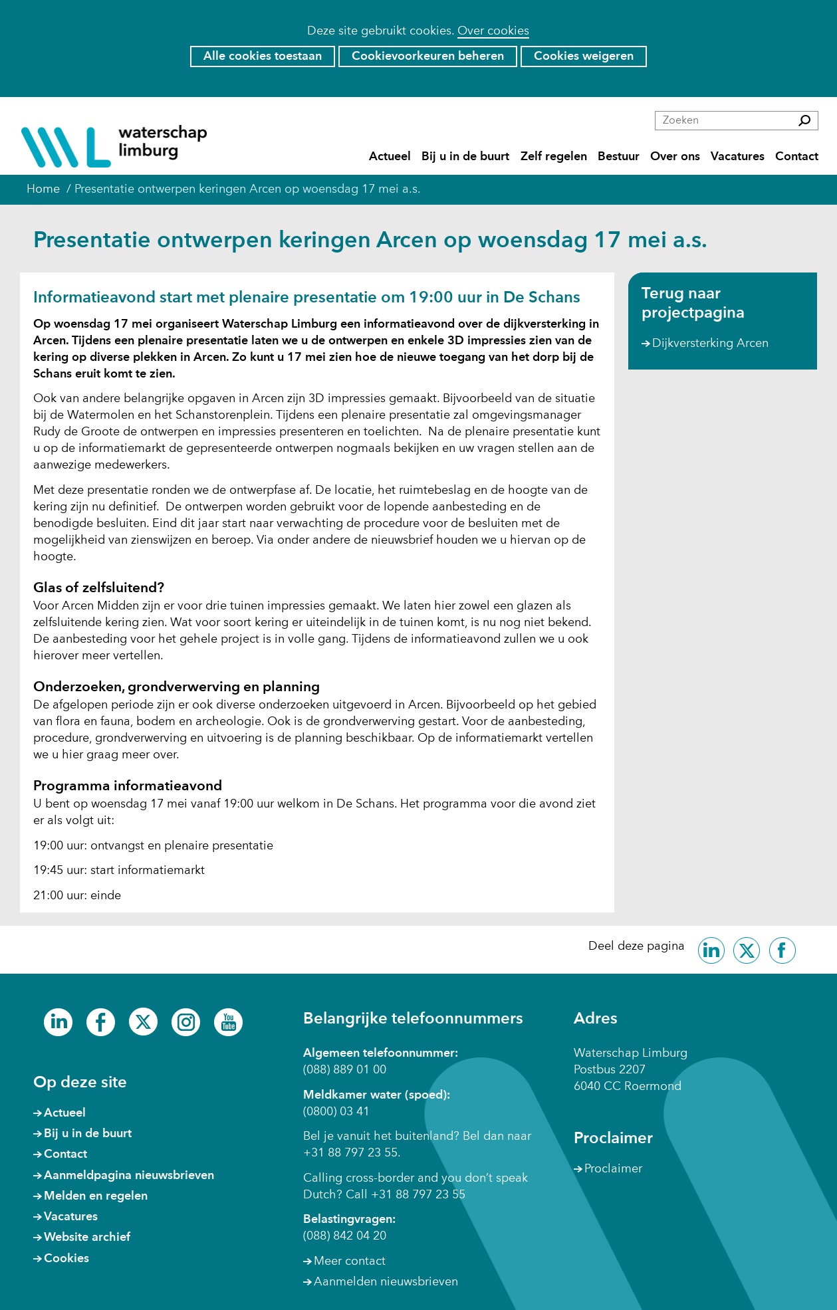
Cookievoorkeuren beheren (428, 56)
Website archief (87, 1238)
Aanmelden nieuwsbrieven (386, 1282)
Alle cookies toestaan (262, 56)
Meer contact (350, 1261)
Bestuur (619, 157)
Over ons (675, 157)
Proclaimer (613, 1169)
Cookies (66, 1259)
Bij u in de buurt (465, 157)
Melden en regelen (96, 1196)
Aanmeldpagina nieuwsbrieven (129, 1176)
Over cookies (493, 31)
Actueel (390, 157)
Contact (796, 157)
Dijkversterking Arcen (710, 344)
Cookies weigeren (584, 56)
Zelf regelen (554, 157)
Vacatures (738, 157)
